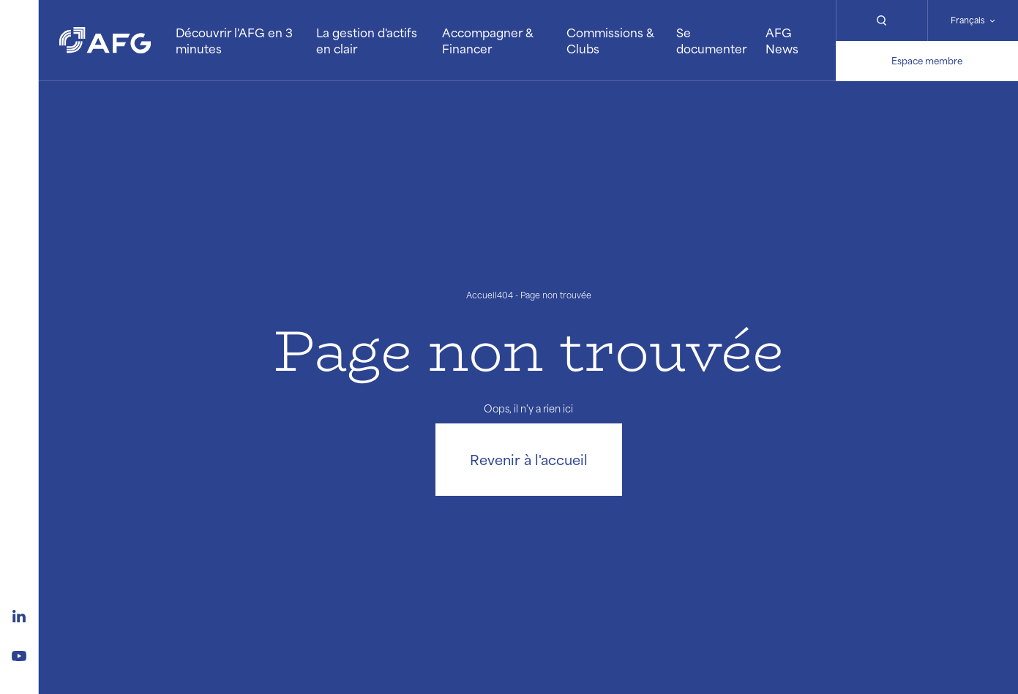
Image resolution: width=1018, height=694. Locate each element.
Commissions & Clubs (610, 40)
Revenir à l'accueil (529, 459)
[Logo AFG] (105, 40)
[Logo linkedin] (19, 614)
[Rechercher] (881, 20)
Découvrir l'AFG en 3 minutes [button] (234, 40)
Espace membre (926, 61)
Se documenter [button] (711, 40)
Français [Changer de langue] (968, 20)
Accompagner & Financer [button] (487, 40)
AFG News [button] (782, 40)
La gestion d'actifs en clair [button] (366, 40)
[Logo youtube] (19, 654)
